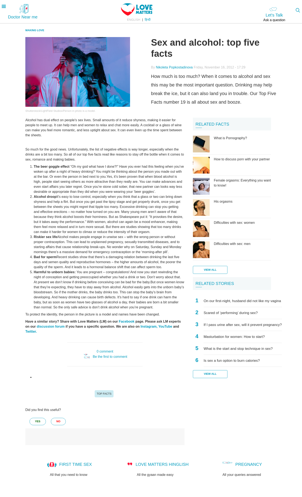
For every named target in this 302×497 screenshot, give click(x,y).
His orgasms (223, 201)
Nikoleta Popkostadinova (174, 67)
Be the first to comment (110, 356)
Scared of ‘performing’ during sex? (231, 313)
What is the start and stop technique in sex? (238, 349)
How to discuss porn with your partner (242, 159)
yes (37, 421)
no (58, 421)
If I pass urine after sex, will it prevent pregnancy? (243, 325)
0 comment (105, 351)
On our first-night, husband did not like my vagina (242, 301)
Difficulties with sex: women (234, 222)
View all (210, 269)
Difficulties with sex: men (232, 244)
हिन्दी (148, 19)
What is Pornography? (230, 138)
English (133, 19)
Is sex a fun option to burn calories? (232, 361)
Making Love (34, 30)
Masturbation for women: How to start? (234, 337)
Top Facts (104, 393)
